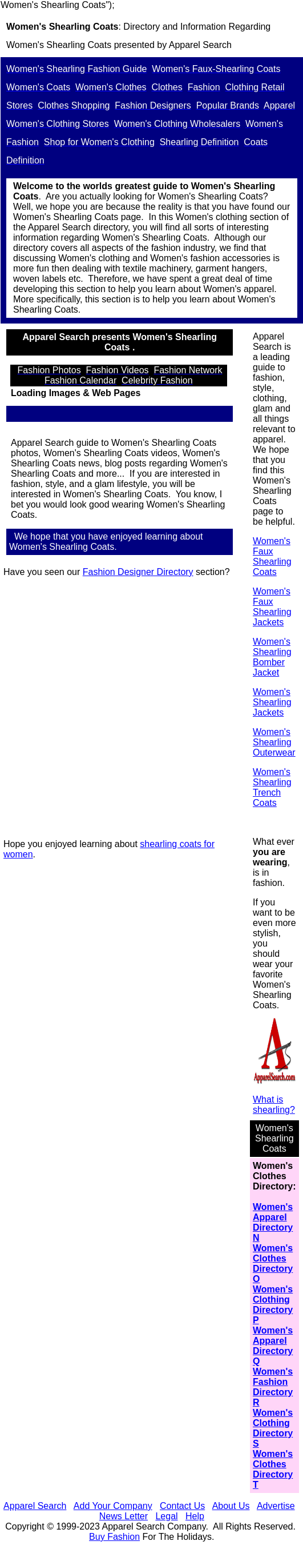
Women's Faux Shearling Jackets (272, 606)
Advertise (276, 1506)
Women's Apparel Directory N (273, 1222)
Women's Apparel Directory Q (273, 1346)
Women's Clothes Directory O (273, 1263)
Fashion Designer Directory (138, 572)
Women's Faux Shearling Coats (272, 556)
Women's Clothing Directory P (273, 1304)
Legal (166, 1516)
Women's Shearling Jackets (272, 702)
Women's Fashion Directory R (273, 1387)
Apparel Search (200, 45)
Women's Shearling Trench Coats (272, 787)
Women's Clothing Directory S (273, 1428)
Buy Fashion (114, 1537)
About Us (231, 1506)
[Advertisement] (121, 708)
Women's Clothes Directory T (273, 1469)
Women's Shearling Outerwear (274, 742)
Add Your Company (113, 1506)
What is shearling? (274, 1105)
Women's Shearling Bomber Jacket (272, 657)
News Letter (123, 1516)
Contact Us (182, 1506)
